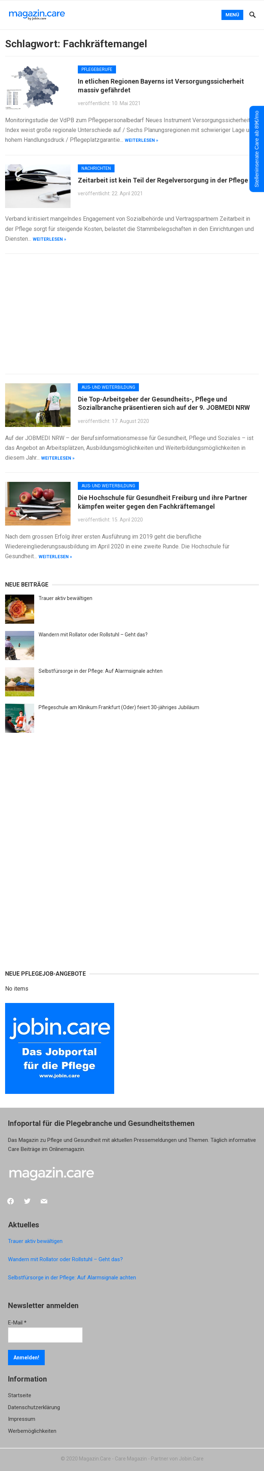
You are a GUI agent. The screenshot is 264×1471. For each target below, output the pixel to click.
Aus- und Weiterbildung (108, 387)
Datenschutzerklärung (34, 1407)
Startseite (19, 1395)
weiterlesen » (141, 140)
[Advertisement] (132, 314)
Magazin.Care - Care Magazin (113, 1459)
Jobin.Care (191, 1459)
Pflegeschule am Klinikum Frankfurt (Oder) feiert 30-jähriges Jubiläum (119, 707)
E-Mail (17, 1322)
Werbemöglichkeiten (32, 1431)
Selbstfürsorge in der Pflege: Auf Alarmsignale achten (101, 671)
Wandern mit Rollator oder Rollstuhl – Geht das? (93, 634)
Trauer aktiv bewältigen (65, 598)
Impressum (21, 1419)
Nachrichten (96, 168)
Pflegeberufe (96, 69)
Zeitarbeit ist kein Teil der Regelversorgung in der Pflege (163, 180)
